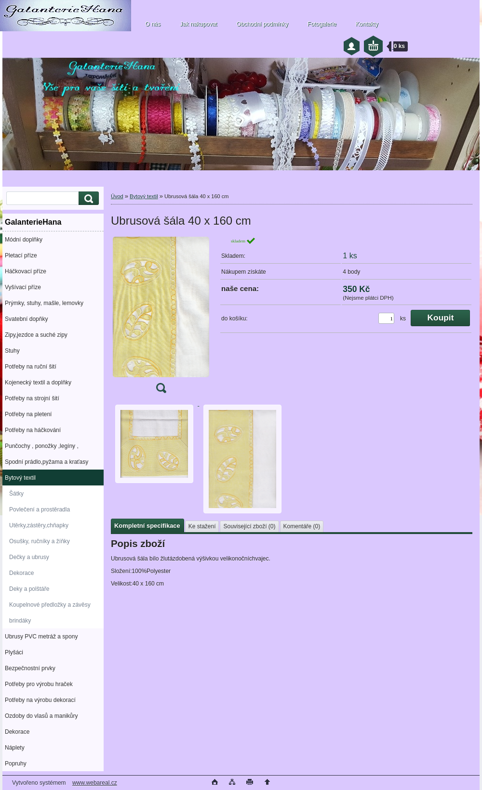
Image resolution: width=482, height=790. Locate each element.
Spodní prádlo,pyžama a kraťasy (46, 462)
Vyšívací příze (23, 287)
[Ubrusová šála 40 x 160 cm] (161, 318)
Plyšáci (14, 652)
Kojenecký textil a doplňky (38, 382)
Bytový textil (20, 477)
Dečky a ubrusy (29, 557)
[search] (87, 198)
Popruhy (16, 763)
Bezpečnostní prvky (30, 668)
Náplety (15, 747)
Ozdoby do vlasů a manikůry (41, 716)
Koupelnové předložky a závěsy (50, 604)
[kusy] (386, 318)
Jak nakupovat (198, 24)
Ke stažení (202, 526)
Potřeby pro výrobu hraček (39, 684)
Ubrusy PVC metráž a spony (41, 636)
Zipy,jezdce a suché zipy (36, 334)
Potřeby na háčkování (33, 430)
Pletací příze (21, 255)
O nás (153, 24)
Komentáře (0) (302, 526)
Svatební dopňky (26, 319)
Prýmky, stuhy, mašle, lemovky (44, 303)
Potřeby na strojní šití (32, 398)
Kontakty (367, 24)
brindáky (20, 620)
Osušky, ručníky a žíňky (39, 541)
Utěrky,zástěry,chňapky (38, 525)
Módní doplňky (23, 239)
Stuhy (12, 350)
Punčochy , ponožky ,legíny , (42, 446)
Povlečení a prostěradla (39, 509)
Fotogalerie (322, 24)
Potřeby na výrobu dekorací (40, 700)
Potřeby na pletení (28, 414)
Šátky (16, 493)
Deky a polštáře (29, 589)
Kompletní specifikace (147, 525)
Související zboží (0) (249, 526)
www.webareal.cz (94, 782)
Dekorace (21, 573)
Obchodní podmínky (262, 24)
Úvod (117, 196)
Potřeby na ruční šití (30, 366)
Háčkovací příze (25, 271)
